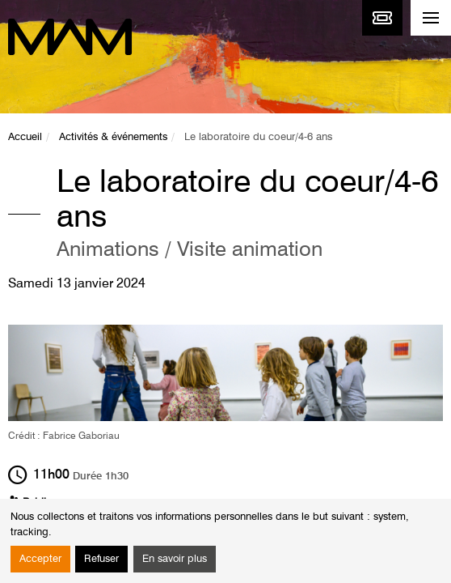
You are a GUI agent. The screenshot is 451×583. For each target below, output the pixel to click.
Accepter (40, 559)
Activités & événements (113, 137)
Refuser (101, 559)
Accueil (25, 137)
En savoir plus (174, 559)
